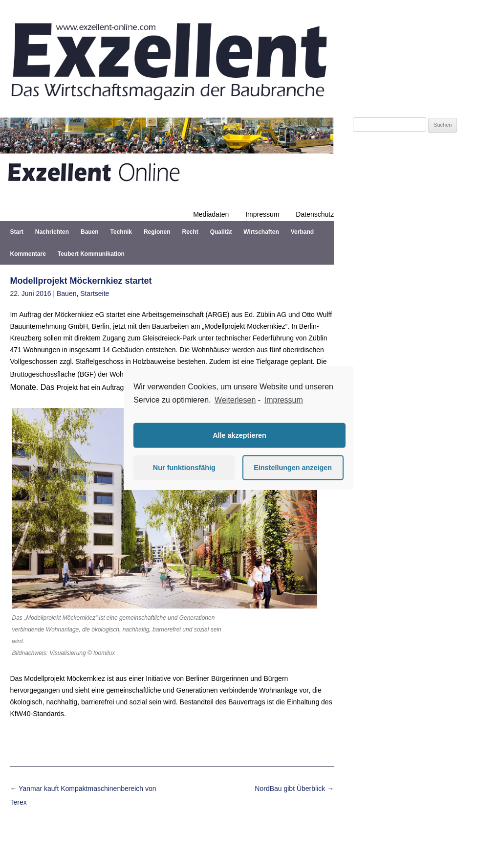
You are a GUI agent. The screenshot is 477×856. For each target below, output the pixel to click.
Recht (190, 231)
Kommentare (27, 253)
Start (16, 231)
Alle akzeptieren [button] (239, 435)
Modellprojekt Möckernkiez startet (81, 281)
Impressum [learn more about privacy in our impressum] (283, 400)
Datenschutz (315, 214)
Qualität (221, 231)
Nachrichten (52, 231)
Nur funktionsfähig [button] (184, 468)
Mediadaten (211, 214)
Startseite (94, 293)
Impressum (262, 214)
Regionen (157, 231)
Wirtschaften (261, 231)
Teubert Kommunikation (91, 253)
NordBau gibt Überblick (294, 788)
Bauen (90, 231)
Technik (121, 231)
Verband (302, 231)
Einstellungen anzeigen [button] (293, 468)
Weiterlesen (235, 400)
